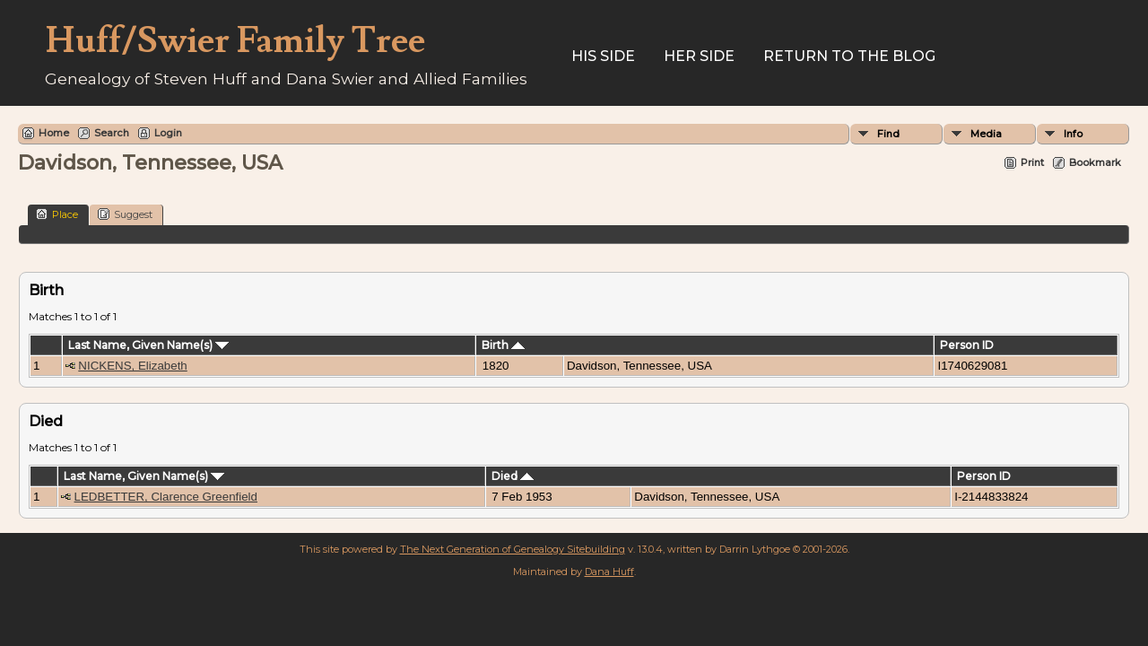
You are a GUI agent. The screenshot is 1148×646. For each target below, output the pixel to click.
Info (1073, 133)
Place (57, 214)
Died (512, 476)
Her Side (699, 56)
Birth (503, 345)
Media (986, 133)
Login (168, 133)
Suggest (125, 214)
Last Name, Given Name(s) (148, 345)
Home (54, 133)
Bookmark (1095, 162)
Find (888, 133)
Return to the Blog (849, 56)
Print (1032, 162)
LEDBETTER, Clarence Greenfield (165, 496)
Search (111, 133)
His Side (603, 56)
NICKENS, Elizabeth (132, 365)
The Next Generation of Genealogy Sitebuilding (512, 549)
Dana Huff (609, 571)
